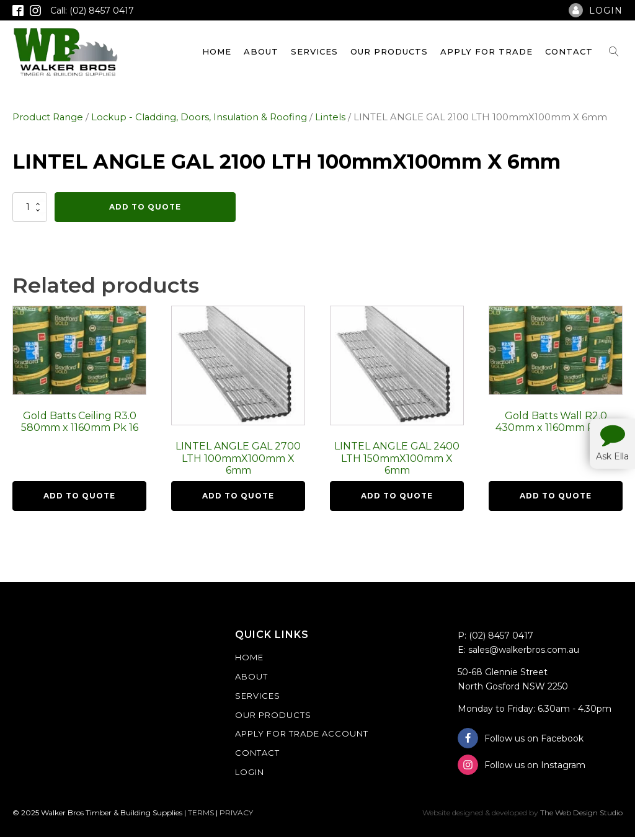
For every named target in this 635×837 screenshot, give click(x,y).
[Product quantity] (29, 207)
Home (216, 51)
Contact (569, 51)
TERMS (201, 812)
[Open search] (614, 51)
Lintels (330, 117)
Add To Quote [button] (79, 495)
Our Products (389, 51)
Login (249, 772)
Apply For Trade (486, 51)
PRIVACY (236, 812)
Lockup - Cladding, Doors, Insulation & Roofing (199, 117)
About (261, 51)
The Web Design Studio (581, 812)
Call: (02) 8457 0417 (92, 10)
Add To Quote (145, 206)
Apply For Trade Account (301, 733)
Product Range (47, 117)
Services (314, 51)
